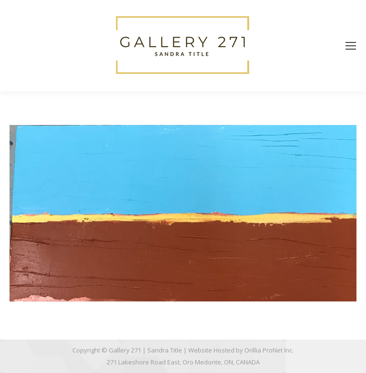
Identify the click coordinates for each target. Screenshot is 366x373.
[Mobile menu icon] (350, 46)
